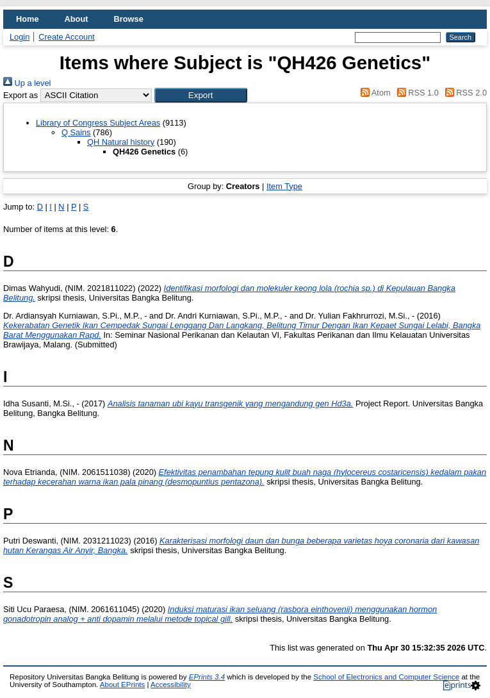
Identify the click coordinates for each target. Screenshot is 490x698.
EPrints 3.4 (207, 677)
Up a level (27, 83)
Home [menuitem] (27, 19)
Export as (20, 95)
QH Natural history (120, 142)
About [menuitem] (76, 19)
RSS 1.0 (416, 92)
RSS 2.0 (464, 92)
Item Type (284, 186)
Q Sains (76, 132)
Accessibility (171, 684)
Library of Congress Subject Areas (98, 123)
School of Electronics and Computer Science (386, 677)
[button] (200, 95)
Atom (374, 92)
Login (19, 37)
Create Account (66, 37)
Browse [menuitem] (128, 19)
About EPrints (122, 684)
